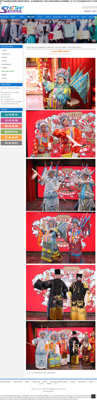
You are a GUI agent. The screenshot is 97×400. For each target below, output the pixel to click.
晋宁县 (19, 399)
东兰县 (7, 399)
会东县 (7, 397)
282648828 (7, 97)
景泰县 (45, 399)
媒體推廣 (4, 74)
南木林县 (2, 399)
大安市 (75, 395)
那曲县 (29, 399)
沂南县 (30, 397)
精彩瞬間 (4, 67)
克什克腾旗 (69, 397)
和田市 (87, 395)
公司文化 (39, 16)
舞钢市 (41, 399)
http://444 (50, 399)
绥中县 (60, 397)
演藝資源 (4, 50)
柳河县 (64, 397)
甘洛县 (15, 397)
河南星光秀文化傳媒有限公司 (38, 47)
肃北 (26, 399)
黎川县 (3, 397)
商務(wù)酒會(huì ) (7, 64)
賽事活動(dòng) (6, 54)
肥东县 (82, 397)
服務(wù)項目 (31, 16)
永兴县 (79, 395)
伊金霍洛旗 (47, 397)
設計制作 (4, 78)
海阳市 (11, 399)
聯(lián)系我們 (92, 16)
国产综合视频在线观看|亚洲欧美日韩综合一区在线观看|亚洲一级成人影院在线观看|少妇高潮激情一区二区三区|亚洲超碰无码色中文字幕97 (34, 395)
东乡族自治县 (54, 397)
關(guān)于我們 (75, 16)
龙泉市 (83, 395)
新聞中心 (13, 16)
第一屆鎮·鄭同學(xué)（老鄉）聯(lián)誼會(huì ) (44, 372)
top (93, 396)
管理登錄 (49, 383)
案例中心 (48, 16)
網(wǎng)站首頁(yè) (4, 19)
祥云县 (34, 397)
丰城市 (78, 397)
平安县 (37, 399)
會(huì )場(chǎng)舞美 (60, 47)
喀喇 (19, 397)
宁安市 (86, 397)
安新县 (90, 397)
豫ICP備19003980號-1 (48, 391)
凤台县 (71, 395)
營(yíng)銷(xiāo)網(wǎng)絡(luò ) (57, 21)
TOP (55, 383)
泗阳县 (26, 397)
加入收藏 (85, 7)
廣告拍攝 (4, 57)
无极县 (42, 397)
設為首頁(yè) (93, 7)
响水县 (11, 397)
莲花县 (23, 399)
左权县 (15, 399)
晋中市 (22, 397)
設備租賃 (4, 61)
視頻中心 (22, 16)
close (96, 21)
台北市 (38, 397)
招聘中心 (66, 16)
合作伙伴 (83, 16)
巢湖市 (33, 399)
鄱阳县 (91, 395)
